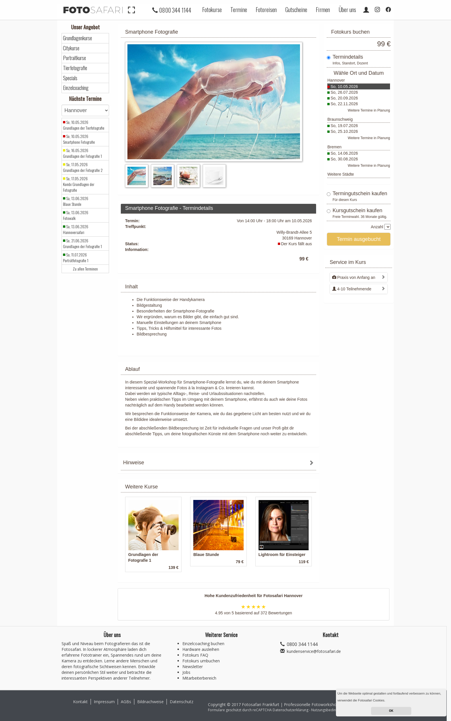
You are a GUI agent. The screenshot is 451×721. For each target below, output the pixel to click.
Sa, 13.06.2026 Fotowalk (75, 215)
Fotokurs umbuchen (201, 661)
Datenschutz (181, 701)
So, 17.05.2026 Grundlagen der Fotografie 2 (83, 167)
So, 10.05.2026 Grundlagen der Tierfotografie (83, 125)
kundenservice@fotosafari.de (314, 651)
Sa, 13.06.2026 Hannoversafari (75, 229)
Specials (70, 78)
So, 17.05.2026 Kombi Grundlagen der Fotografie (78, 184)
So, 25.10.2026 (344, 131)
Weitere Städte (340, 174)
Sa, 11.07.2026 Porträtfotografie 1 (75, 257)
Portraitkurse (74, 58)
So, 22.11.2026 (344, 103)
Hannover (336, 80)
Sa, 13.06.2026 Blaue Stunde (75, 201)
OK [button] (391, 710)
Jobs (186, 672)
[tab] (218, 463)
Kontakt (80, 701)
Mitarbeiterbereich (199, 678)
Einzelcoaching (76, 87)
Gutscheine (296, 9)
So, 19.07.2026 (344, 125)
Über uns (347, 9)
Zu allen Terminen (85, 269)
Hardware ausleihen (200, 649)
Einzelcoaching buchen (203, 643)
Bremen (334, 147)
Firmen (323, 9)
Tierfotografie (75, 68)
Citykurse (71, 48)
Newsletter (192, 666)
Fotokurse (212, 9)
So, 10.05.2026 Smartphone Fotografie (79, 139)
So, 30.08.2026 (344, 159)
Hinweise (133, 462)
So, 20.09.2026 (344, 98)
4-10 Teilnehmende (351, 289)
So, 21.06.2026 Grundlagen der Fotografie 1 (82, 243)
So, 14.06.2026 (344, 153)
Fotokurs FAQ (195, 655)
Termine (238, 9)
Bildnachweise (150, 701)
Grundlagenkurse (77, 38)
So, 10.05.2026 (344, 86)
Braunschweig (340, 119)
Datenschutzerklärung (290, 709)
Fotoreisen (266, 9)
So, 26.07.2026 (344, 92)
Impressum (104, 701)
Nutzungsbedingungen (329, 709)
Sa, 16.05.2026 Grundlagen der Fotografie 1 (82, 153)
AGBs (126, 701)
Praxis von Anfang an (353, 277)
